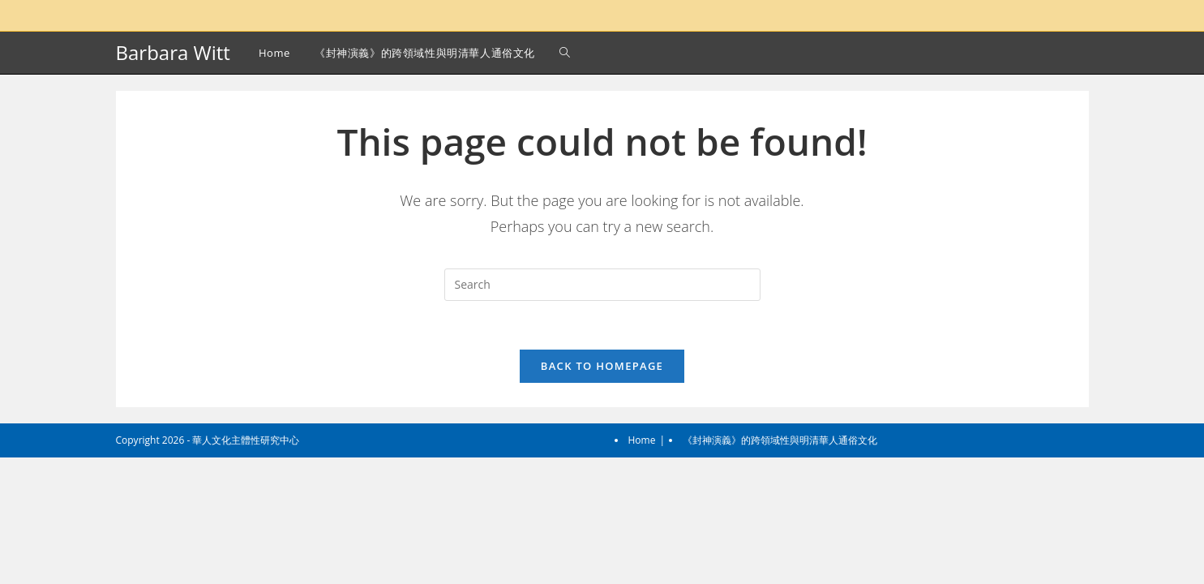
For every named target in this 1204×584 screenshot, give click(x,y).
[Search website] (564, 53)
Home (642, 566)
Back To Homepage (602, 366)
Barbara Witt (173, 52)
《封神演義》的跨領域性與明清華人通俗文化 (780, 566)
